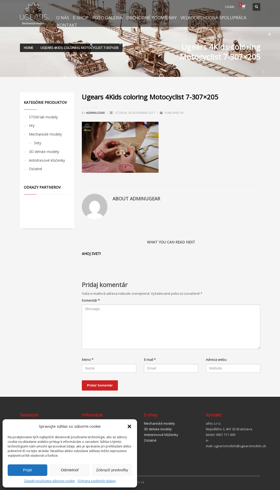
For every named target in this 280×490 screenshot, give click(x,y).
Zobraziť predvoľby (112, 470)
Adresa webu (216, 359)
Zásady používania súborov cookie (49, 481)
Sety (37, 142)
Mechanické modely (45, 134)
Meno (87, 359)
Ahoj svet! (91, 253)
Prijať (27, 470)
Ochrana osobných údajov (96, 481)
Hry (32, 125)
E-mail (150, 359)
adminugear (96, 113)
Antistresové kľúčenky (47, 160)
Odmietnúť (70, 470)
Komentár (91, 300)
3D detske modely (44, 151)
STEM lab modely (43, 117)
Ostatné (35, 168)
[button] (129, 426)
